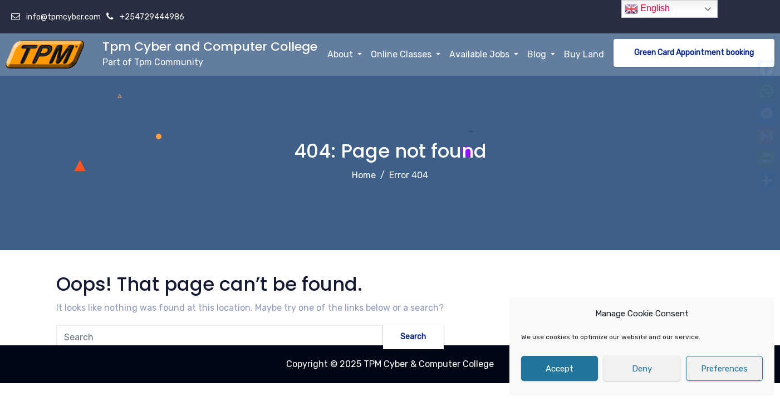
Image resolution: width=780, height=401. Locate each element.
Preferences (724, 369)
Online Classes (405, 54)
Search (410, 338)
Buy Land (584, 54)
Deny (642, 369)
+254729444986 (151, 17)
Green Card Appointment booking (694, 52)
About (344, 54)
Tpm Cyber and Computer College (209, 46)
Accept (559, 369)
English (647, 9)
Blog (541, 54)
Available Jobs (483, 54)
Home (364, 175)
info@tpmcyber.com (62, 17)
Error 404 (408, 175)
